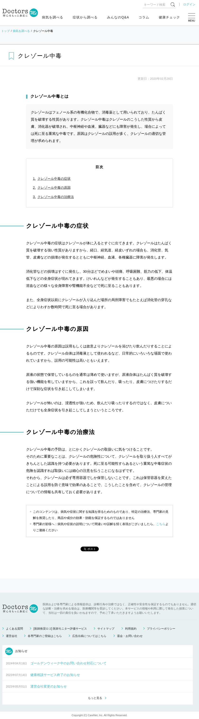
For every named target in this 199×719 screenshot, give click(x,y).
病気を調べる (52, 17)
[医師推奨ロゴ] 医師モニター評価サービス (60, 628)
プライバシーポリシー (161, 628)
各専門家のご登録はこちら (45, 636)
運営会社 (11, 636)
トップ (5, 31)
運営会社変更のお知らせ (48, 686)
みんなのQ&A (118, 17)
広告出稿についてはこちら (89, 636)
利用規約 (130, 628)
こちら (160, 524)
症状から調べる (85, 17)
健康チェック (169, 17)
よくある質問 (14, 628)
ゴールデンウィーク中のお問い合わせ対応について (68, 663)
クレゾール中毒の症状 (54, 178)
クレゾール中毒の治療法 (55, 197)
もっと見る (95, 698)
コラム (144, 17)
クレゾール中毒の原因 (54, 187)
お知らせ (16, 651)
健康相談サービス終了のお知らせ (55, 675)
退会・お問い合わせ (130, 636)
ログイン (189, 4)
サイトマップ (105, 628)
